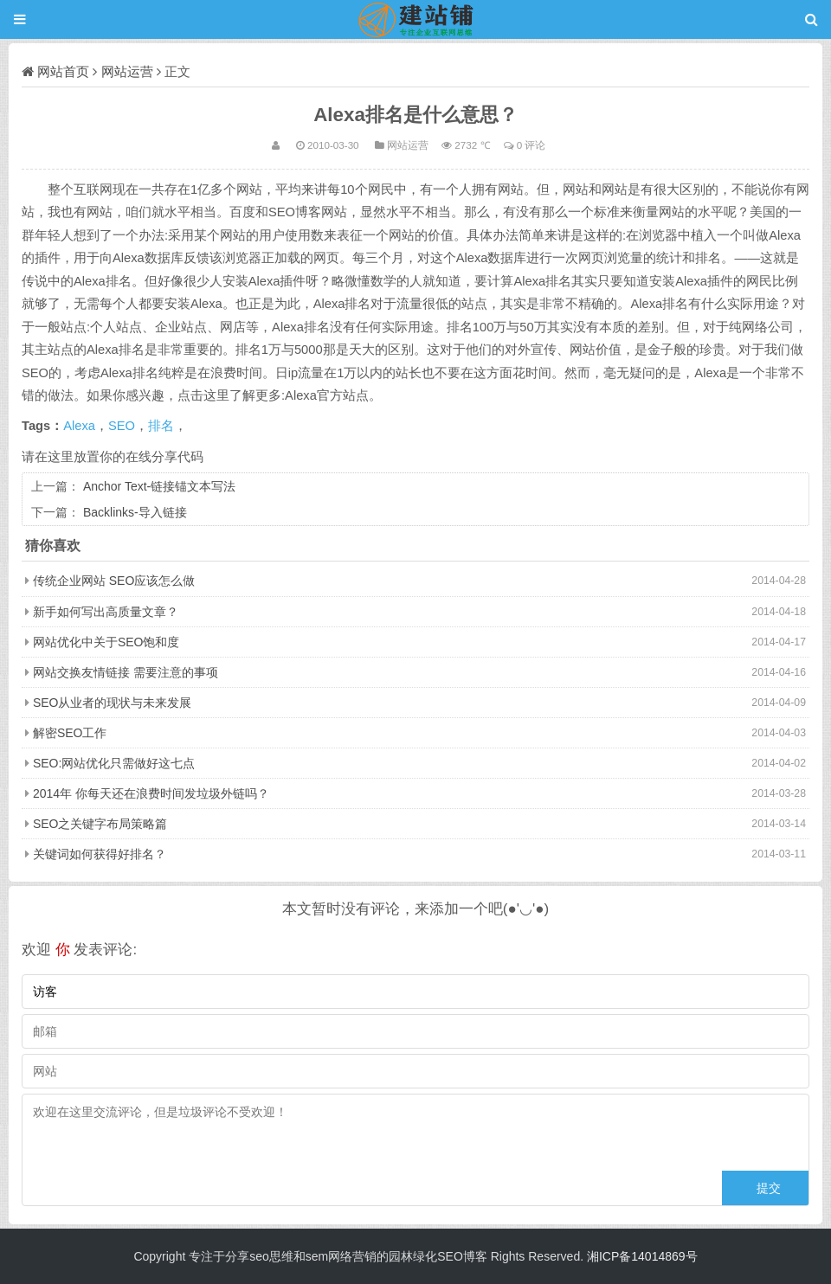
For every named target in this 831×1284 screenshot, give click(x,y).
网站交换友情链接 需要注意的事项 (125, 672)
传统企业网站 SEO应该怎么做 (114, 580)
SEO (121, 426)
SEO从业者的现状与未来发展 (112, 702)
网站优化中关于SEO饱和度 (106, 642)
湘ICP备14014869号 (642, 1256)
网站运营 (127, 71)
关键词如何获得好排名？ (99, 854)
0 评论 (531, 145)
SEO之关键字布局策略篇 (100, 824)
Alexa (79, 426)
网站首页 (63, 71)
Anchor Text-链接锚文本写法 (159, 486)
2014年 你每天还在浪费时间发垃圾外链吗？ (151, 793)
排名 (161, 426)
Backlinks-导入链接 (135, 512)
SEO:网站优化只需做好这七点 (114, 763)
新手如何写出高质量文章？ (105, 612)
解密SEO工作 (70, 733)
